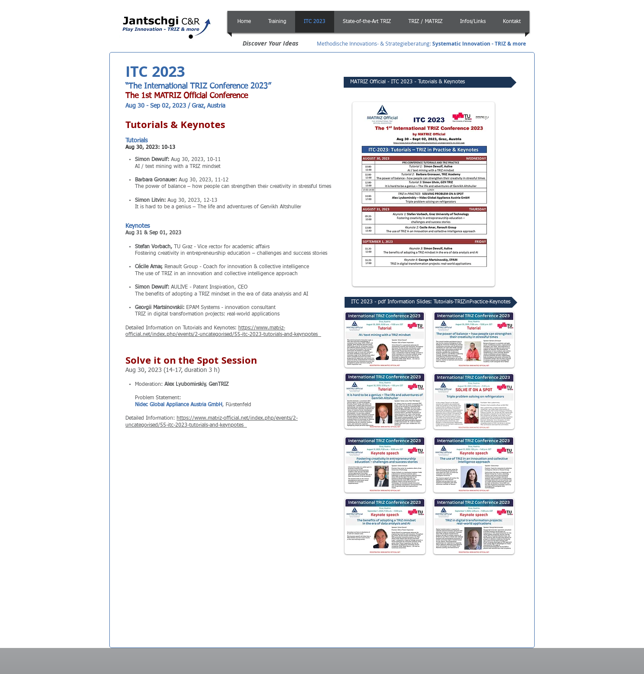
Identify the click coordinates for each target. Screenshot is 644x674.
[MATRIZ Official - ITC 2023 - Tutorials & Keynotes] (430, 82)
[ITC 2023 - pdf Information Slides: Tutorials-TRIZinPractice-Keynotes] (431, 302)
